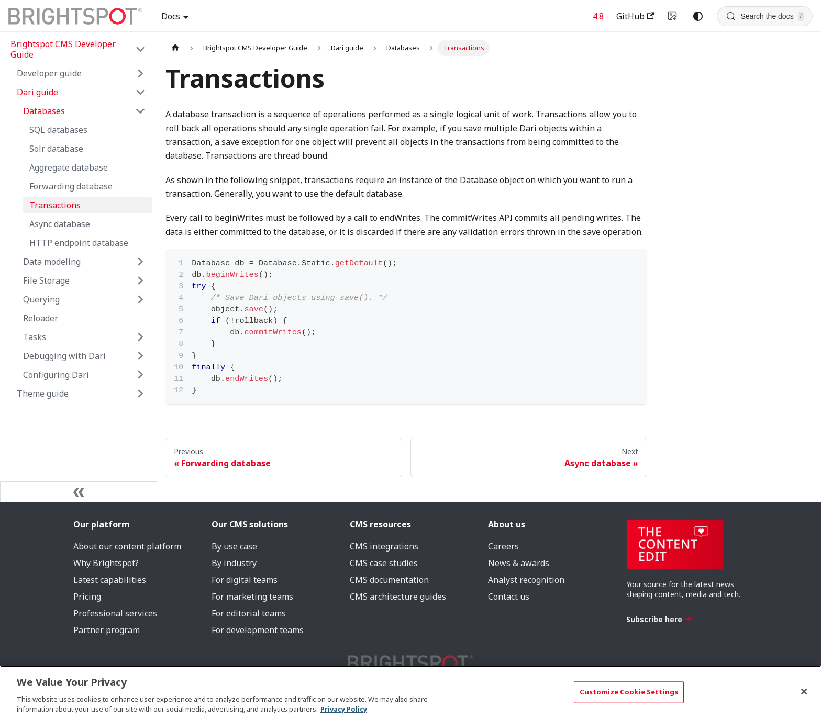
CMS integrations (384, 546)
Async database (59, 224)
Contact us (508, 596)
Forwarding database (71, 186)
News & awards (518, 563)
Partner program (106, 630)
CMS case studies (384, 563)
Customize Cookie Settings (629, 691)
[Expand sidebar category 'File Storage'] (140, 280)
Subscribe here (659, 619)
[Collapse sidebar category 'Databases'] (140, 111)
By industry (234, 563)
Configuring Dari (56, 374)
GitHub (635, 16)
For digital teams (245, 580)
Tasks (34, 337)
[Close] (804, 691)
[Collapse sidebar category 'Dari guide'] (140, 92)
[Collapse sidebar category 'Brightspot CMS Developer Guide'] (140, 49)
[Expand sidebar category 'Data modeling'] (140, 261)
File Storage (46, 280)
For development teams (258, 630)
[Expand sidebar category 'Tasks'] (140, 337)
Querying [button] (41, 299)
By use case (234, 546)
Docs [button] (170, 16)
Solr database (56, 148)
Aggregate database (68, 167)
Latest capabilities (109, 580)
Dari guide (37, 92)
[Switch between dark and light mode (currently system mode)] (698, 16)
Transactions (55, 205)
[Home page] (175, 48)
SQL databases (58, 130)
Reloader (40, 318)
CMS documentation (389, 580)
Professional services (115, 613)
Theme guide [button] (43, 393)
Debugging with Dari (64, 356)
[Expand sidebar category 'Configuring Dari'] (140, 374)
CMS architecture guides (398, 596)
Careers (503, 546)
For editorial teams (249, 613)
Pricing (87, 596)
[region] (410, 693)
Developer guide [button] (49, 73)
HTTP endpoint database (78, 243)
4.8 (598, 16)
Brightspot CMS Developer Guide (63, 49)
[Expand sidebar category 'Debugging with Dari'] (140, 355)
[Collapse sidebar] (78, 491)
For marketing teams (252, 596)
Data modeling (52, 261)
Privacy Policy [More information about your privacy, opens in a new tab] (343, 709)
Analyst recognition (526, 580)
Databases (44, 111)
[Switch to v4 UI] (672, 16)
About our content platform (127, 546)
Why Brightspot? (106, 563)
